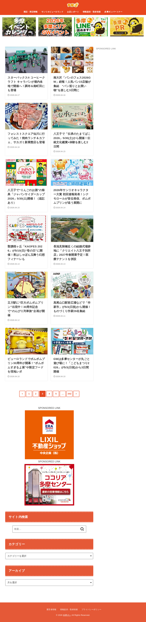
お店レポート (73, 12)
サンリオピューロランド (52, 12)
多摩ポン (67, 615)
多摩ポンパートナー (113, 12)
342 (69, 394)
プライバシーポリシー (91, 609)
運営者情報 (51, 609)
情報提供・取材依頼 (92, 12)
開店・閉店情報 (31, 12)
